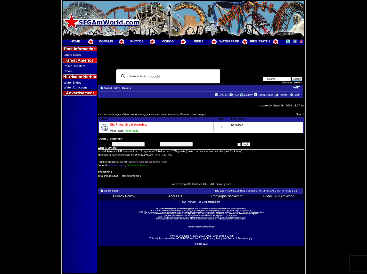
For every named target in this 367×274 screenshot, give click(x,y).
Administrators (116, 165)
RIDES (199, 41)
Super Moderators (150, 130)
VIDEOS (168, 41)
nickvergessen (223, 184)
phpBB (185, 235)
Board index (112, 88)
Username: (104, 144)
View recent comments (164, 114)
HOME (75, 41)
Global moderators (138, 165)
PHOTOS (137, 41)
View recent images (109, 114)
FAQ (236, 94)
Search (300, 114)
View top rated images (193, 114)
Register (283, 94)
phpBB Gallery (192, 184)
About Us (175, 196)
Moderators (132, 130)
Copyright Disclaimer (227, 196)
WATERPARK (229, 41)
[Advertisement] (80, 184)
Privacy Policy (123, 196)
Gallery (126, 88)
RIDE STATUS (260, 41)
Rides (68, 71)
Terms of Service (237, 238)
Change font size (296, 87)
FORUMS (106, 41)
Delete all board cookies (242, 190)
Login (297, 94)
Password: (153, 144)
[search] (167, 76)
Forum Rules (265, 94)
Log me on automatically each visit (218, 144)
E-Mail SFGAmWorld (278, 196)
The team (220, 190)
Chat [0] (223, 94)
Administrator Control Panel (201, 227)
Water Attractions (76, 87)
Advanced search (291, 82)
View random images (135, 114)
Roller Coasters (74, 66)
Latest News (72, 54)
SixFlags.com (253, 214)
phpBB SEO (201, 243)
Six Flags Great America (128, 124)
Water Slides (72, 82)
